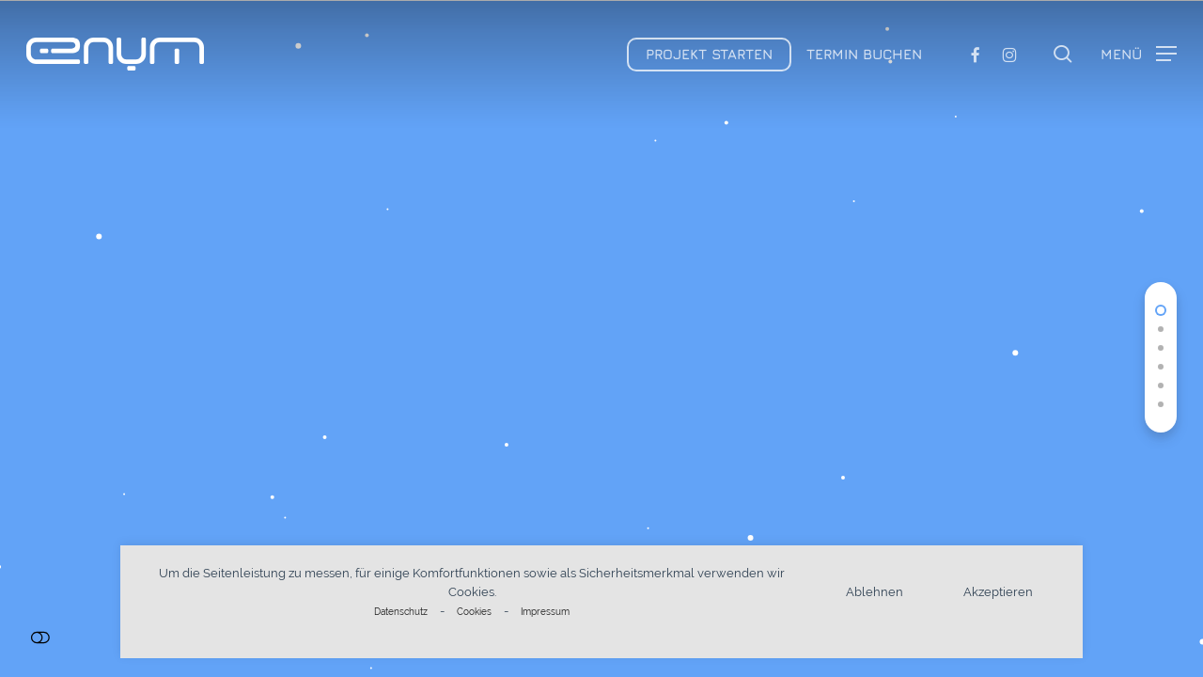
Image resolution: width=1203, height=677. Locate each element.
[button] (1139, 54)
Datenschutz (401, 611)
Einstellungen (39, 637)
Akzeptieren (998, 592)
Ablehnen (874, 592)
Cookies (474, 611)
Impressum (545, 611)
